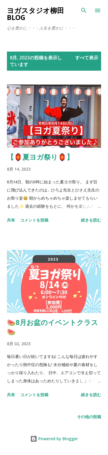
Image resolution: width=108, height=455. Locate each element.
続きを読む (91, 220)
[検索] (83, 10)
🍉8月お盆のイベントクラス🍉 (52, 326)
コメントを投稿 (34, 220)
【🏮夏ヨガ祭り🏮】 (40, 157)
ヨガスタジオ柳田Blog (35, 14)
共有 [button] (11, 220)
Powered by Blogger (54, 438)
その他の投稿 (89, 416)
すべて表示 (86, 57)
